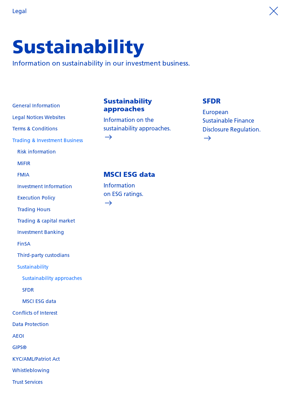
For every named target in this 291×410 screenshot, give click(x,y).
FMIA (23, 175)
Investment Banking (40, 232)
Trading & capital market (46, 221)
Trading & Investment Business (47, 140)
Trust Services (27, 382)
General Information (36, 105)
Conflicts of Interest (34, 313)
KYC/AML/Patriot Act (36, 359)
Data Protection (30, 324)
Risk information (36, 151)
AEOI (18, 336)
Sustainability (32, 267)
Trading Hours (33, 209)
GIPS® (19, 347)
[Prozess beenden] (274, 11)
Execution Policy (36, 198)
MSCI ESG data (39, 301)
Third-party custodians (43, 255)
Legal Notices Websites (38, 117)
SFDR (28, 290)
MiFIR (23, 163)
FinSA (23, 244)
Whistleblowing (31, 370)
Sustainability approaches (52, 278)
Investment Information (44, 186)
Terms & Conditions (34, 128)
